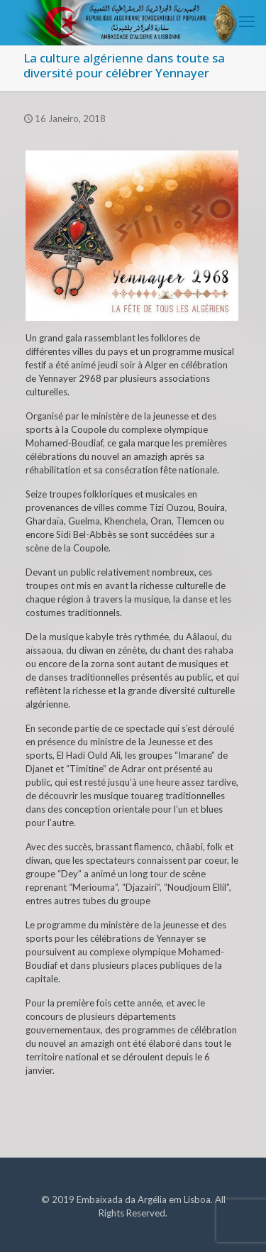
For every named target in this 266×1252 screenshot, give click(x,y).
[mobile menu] (247, 21)
